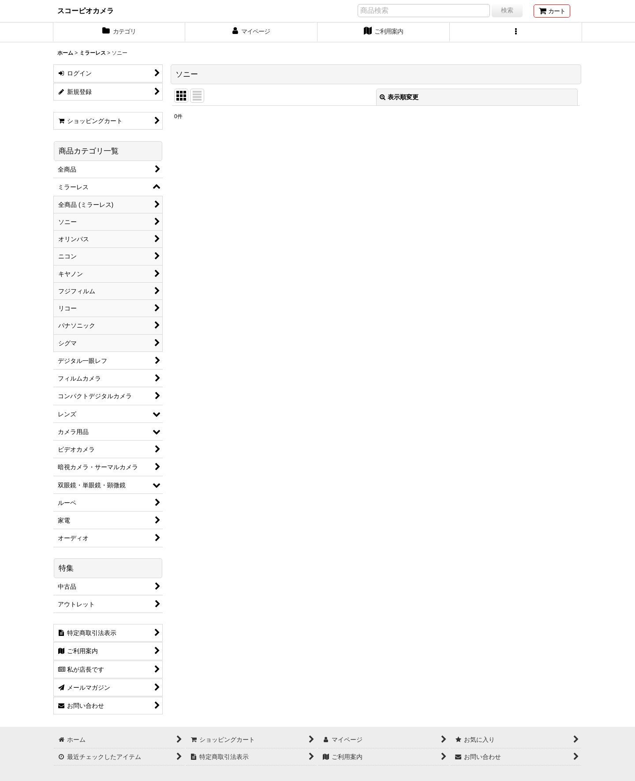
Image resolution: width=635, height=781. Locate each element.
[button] (516, 32)
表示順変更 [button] (399, 97)
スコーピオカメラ (85, 11)
